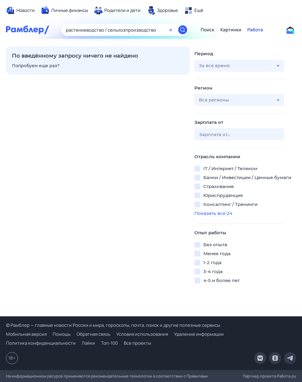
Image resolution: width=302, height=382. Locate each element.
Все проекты (137, 343)
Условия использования (142, 334)
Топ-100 (109, 343)
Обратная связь (93, 334)
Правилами (197, 376)
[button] (239, 66)
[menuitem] (20, 10)
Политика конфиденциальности (41, 343)
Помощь (62, 334)
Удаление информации (199, 334)
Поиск (207, 30)
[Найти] (183, 30)
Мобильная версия (26, 334)
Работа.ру (286, 376)
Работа (255, 30)
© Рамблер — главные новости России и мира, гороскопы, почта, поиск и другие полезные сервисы (113, 325)
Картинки (230, 30)
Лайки (88, 343)
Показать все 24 (213, 213)
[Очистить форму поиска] (171, 30)
